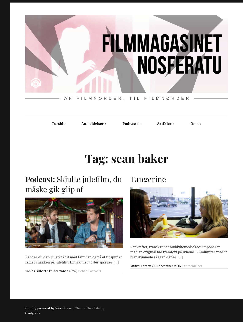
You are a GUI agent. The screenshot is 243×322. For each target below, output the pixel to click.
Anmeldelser (92, 123)
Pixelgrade (32, 313)
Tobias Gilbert (36, 271)
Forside (58, 123)
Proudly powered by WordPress (48, 308)
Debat (82, 271)
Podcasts (130, 123)
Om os (195, 123)
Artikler (164, 123)
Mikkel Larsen (141, 266)
